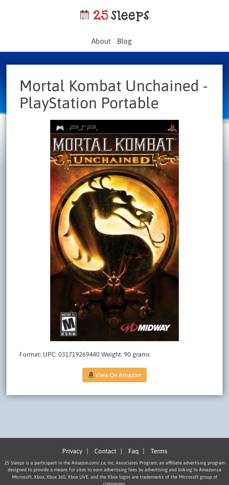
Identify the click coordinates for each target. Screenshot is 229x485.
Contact (105, 451)
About (101, 41)
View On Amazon (114, 375)
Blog (124, 41)
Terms (159, 451)
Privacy (72, 451)
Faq (133, 451)
